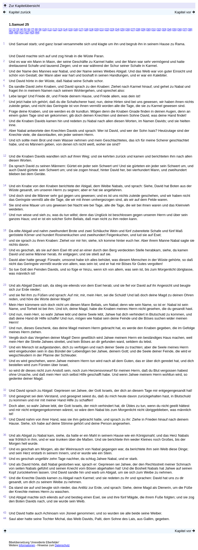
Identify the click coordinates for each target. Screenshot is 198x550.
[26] (127, 29)
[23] (112, 29)
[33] (164, 29)
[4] (21, 29)
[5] (25, 29)
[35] (174, 29)
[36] (179, 29)
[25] (122, 29)
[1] (10, 29)
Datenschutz (62, 545)
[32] (159, 29)
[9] (39, 29)
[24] (117, 29)
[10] (44, 29)
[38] (190, 29)
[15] (70, 29)
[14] (65, 29)
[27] (132, 29)
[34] (169, 29)
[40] (16, 32)
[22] (107, 29)
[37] (185, 29)
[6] (28, 29)
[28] (138, 29)
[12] (55, 29)
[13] (60, 29)
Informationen (27, 545)
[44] (37, 32)
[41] (21, 32)
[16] (75, 29)
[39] (11, 32)
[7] (32, 29)
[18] (86, 29)
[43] (32, 32)
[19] (91, 29)
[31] (153, 29)
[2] (14, 29)
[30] (148, 29)
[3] (17, 29)
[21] (102, 29)
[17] (81, 29)
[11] (49, 29)
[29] (143, 29)
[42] (27, 32)
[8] (36, 29)
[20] (96, 29)
